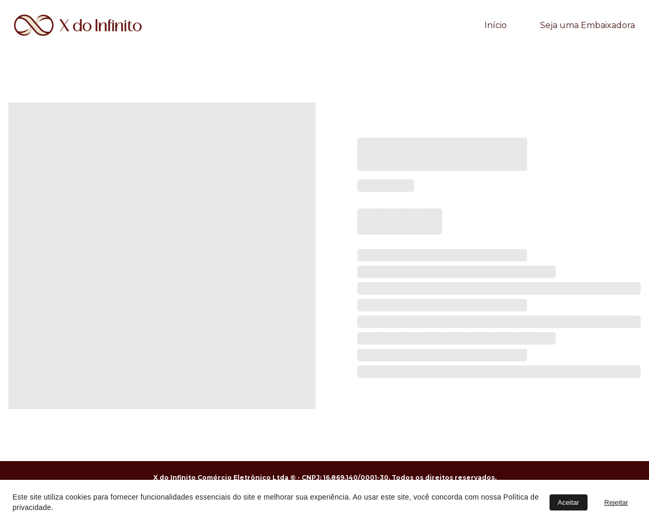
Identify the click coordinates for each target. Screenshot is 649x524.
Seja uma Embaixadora (587, 25)
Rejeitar (616, 502)
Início (495, 25)
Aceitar (568, 502)
